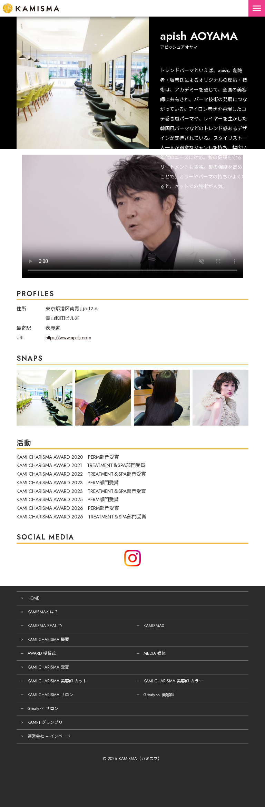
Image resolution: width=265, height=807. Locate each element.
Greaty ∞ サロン (43, 709)
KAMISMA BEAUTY (45, 626)
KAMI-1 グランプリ (45, 722)
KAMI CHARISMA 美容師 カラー (173, 681)
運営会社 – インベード (49, 736)
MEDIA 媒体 (155, 653)
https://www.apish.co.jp (68, 337)
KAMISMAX (154, 626)
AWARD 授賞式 (42, 653)
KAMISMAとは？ (43, 612)
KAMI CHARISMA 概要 (48, 639)
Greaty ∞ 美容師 (159, 695)
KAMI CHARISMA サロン (50, 695)
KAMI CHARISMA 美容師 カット (57, 681)
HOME (33, 598)
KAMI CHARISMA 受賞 (48, 667)
